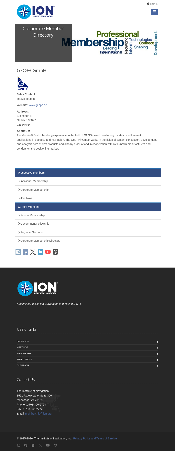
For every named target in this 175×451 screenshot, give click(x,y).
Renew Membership (31, 215)
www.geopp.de (38, 105)
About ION (23, 341)
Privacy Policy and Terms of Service (95, 438)
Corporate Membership (33, 189)
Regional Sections (30, 232)
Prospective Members (31, 172)
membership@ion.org (38, 413)
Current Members (28, 206)
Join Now (25, 198)
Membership (24, 353)
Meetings (22, 347)
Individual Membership (33, 181)
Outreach (23, 365)
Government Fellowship (33, 223)
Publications (25, 359)
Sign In (154, 4)
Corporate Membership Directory (39, 240)
